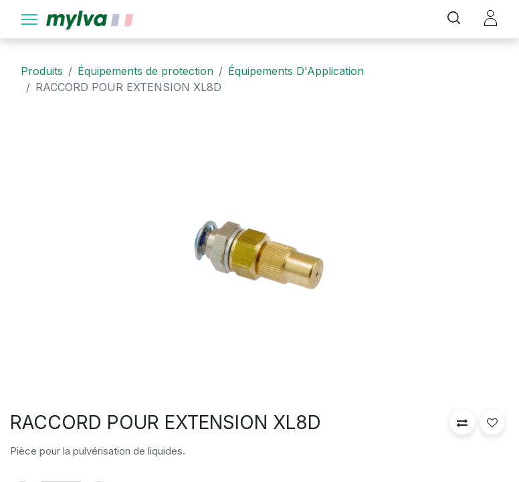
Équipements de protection (145, 71)
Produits (42, 71)
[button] (462, 421)
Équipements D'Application (296, 71)
